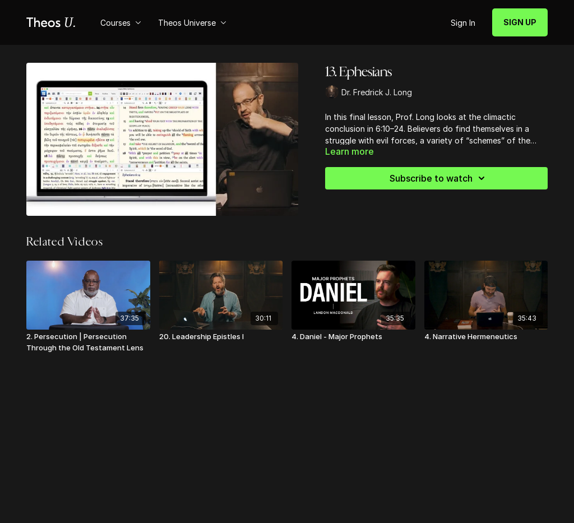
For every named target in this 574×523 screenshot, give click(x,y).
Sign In (463, 22)
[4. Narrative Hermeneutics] (486, 337)
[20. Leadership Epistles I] (221, 337)
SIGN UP (519, 22)
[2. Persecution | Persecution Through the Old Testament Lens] (88, 342)
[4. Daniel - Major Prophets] (353, 337)
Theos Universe (192, 22)
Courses (120, 22)
